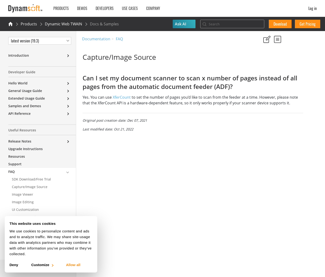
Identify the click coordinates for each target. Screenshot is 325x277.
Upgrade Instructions (25, 149)
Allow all (73, 265)
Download (280, 24)
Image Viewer (22, 194)
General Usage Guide (25, 90)
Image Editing (23, 202)
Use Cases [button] (130, 8)
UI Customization (25, 209)
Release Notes (19, 141)
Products (29, 24)
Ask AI (180, 24)
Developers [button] (105, 8)
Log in (312, 8)
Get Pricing (308, 24)
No (281, 62)
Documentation (96, 39)
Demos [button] (82, 8)
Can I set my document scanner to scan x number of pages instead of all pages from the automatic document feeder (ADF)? (287, 96)
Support (15, 164)
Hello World (18, 83)
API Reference (19, 113)
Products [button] (61, 8)
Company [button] (153, 8)
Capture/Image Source (29, 187)
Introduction (18, 55)
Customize (42, 265)
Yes (264, 62)
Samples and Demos (24, 106)
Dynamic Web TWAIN (63, 24)
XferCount (121, 105)
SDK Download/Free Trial (31, 179)
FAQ (119, 39)
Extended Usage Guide (26, 98)
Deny (13, 265)
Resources (16, 156)
